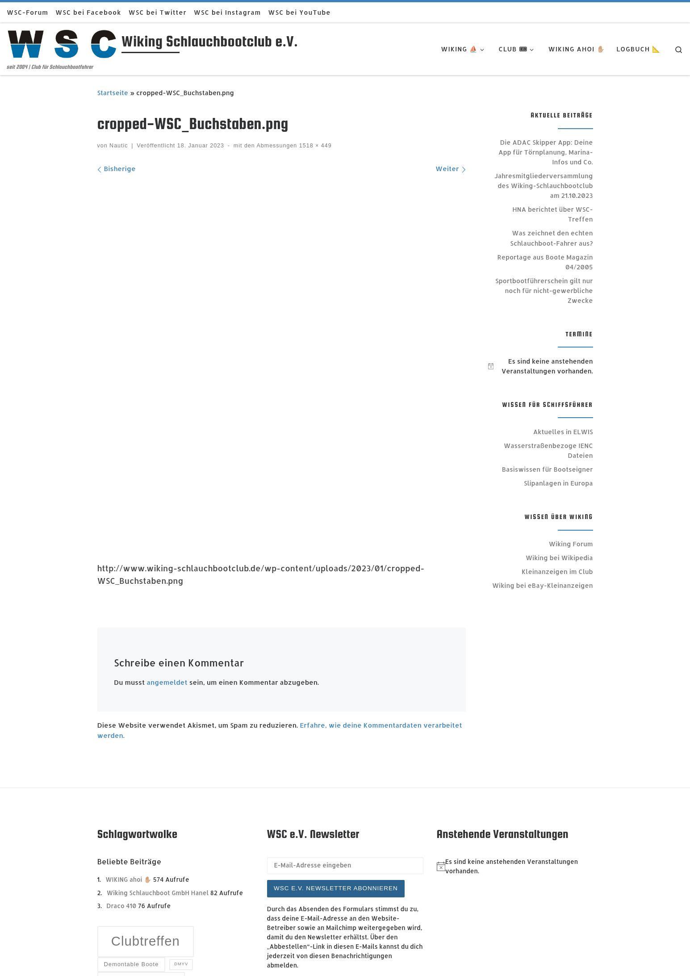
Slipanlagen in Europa (558, 483)
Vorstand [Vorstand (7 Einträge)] (167, 895)
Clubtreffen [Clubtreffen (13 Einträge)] (145, 776)
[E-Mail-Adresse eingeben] (345, 701)
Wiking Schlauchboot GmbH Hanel (158, 728)
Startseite (113, 92)
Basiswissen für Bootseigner (547, 469)
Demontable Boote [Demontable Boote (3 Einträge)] (131, 799)
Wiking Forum (571, 544)
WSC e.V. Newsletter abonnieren (336, 723)
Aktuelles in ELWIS (563, 431)
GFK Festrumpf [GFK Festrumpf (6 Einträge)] (141, 818)
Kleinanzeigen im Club (557, 571)
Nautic (118, 145)
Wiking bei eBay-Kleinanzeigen (542, 585)
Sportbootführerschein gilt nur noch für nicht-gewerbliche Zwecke (544, 290)
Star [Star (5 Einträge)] (114, 894)
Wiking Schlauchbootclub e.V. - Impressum (194, 947)
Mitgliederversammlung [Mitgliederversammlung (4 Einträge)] (146, 838)
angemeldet (167, 440)
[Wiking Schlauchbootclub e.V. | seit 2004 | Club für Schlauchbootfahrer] (62, 42)
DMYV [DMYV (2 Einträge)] (181, 799)
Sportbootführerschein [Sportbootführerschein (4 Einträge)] (144, 874)
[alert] (540, 366)
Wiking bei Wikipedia (559, 557)
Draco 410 (121, 741)
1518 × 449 (314, 145)
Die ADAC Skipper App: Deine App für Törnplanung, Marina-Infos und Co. (545, 152)
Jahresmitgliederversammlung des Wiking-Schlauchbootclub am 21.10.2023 (543, 186)
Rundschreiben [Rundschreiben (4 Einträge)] (132, 856)
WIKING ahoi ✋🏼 (128, 715)
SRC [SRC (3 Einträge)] (209, 874)
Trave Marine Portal (173, 960)
